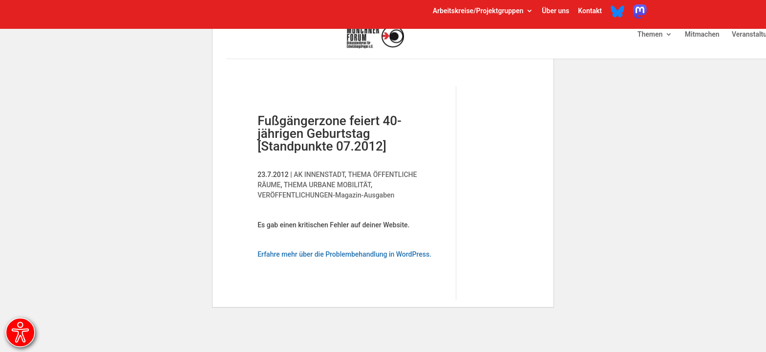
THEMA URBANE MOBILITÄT (327, 185)
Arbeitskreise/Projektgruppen (478, 11)
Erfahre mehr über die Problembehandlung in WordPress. (344, 254)
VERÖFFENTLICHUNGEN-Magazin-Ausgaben (325, 195)
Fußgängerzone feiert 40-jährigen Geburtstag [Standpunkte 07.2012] (329, 133)
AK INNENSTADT (319, 174)
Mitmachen (702, 34)
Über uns (555, 11)
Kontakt (590, 11)
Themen (650, 34)
